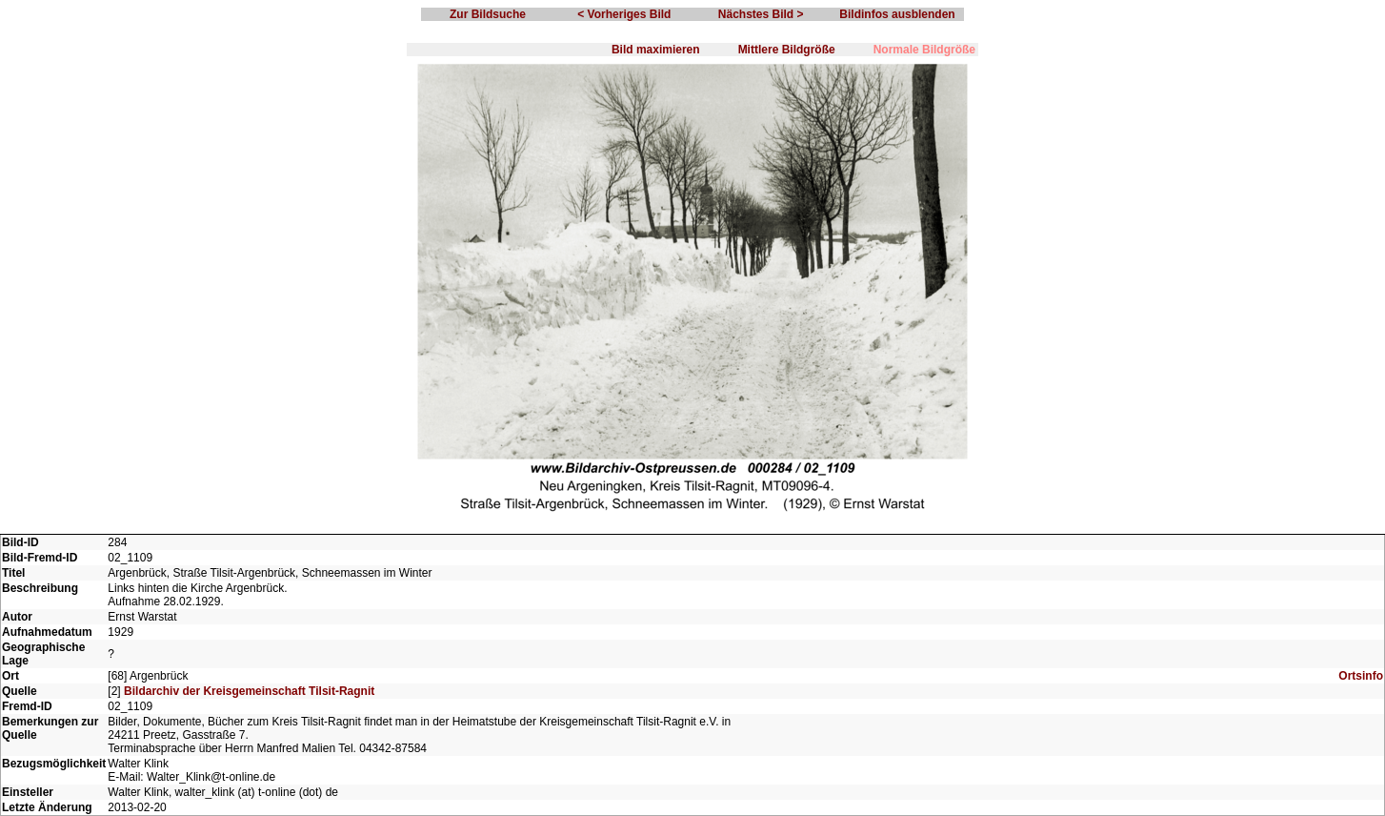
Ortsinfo (1360, 676)
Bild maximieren (656, 49)
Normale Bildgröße (924, 49)
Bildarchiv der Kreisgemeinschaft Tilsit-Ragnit (249, 691)
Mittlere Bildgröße (786, 49)
